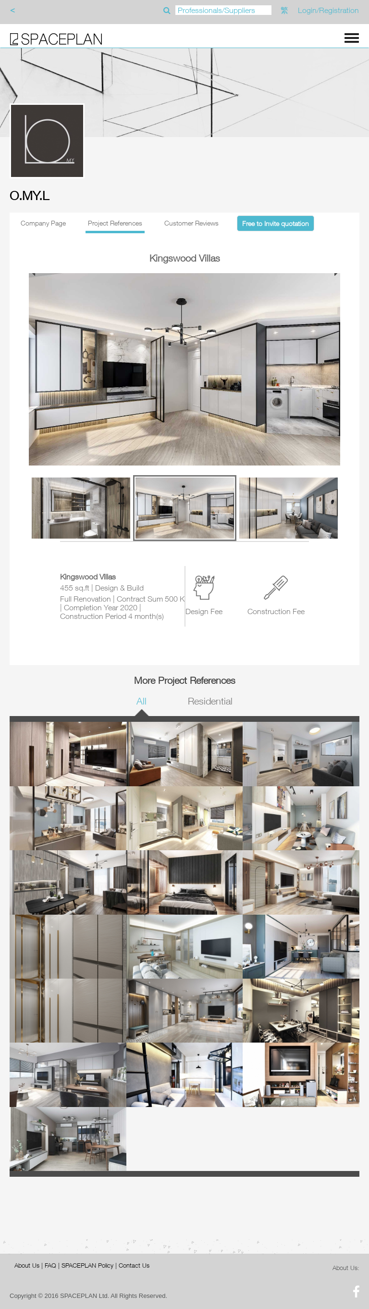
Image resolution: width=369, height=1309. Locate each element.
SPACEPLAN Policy (87, 1265)
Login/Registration (328, 10)
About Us (26, 1265)
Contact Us (134, 1265)
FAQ (50, 1265)
